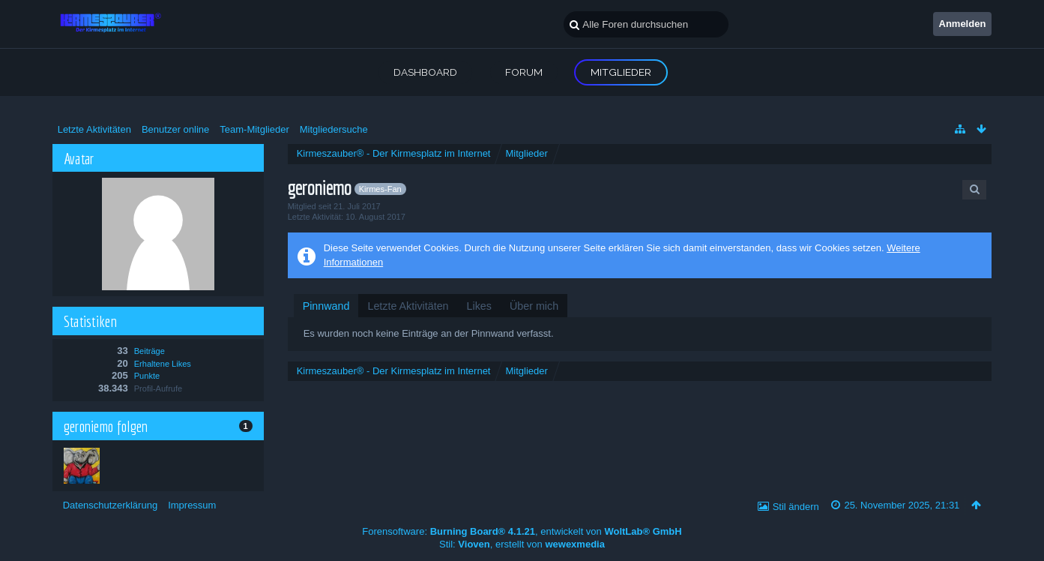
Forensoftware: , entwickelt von (521, 531)
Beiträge (149, 351)
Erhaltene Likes (162, 363)
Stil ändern (796, 506)
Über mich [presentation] (534, 306)
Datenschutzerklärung (110, 505)
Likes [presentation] (479, 306)
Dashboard (425, 72)
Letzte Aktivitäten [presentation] (407, 306)
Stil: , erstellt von (522, 544)
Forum (524, 72)
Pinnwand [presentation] (326, 306)
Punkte (147, 375)
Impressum (192, 505)
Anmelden (962, 23)
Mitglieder (621, 72)
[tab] (326, 306)
